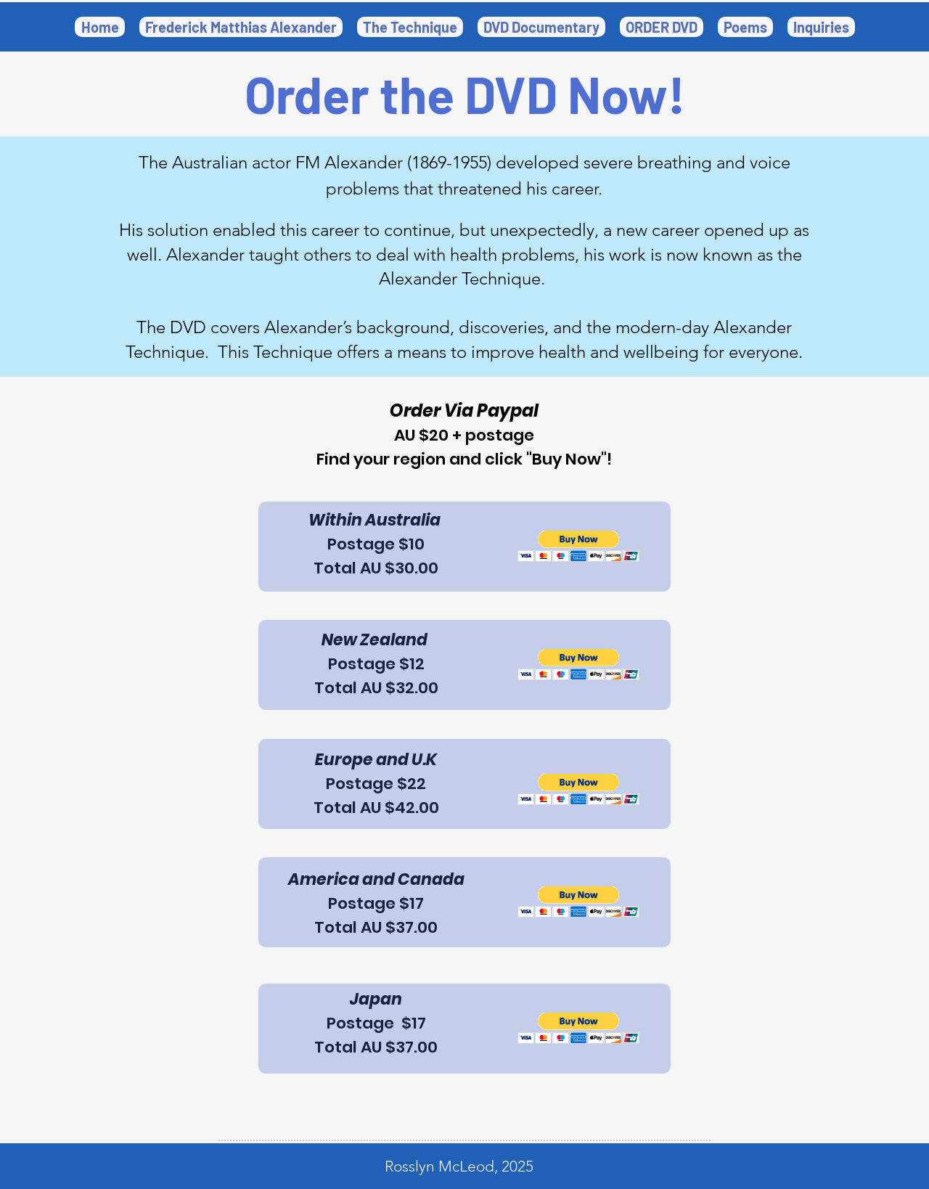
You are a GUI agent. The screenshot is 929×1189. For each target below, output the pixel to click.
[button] (541, 27)
